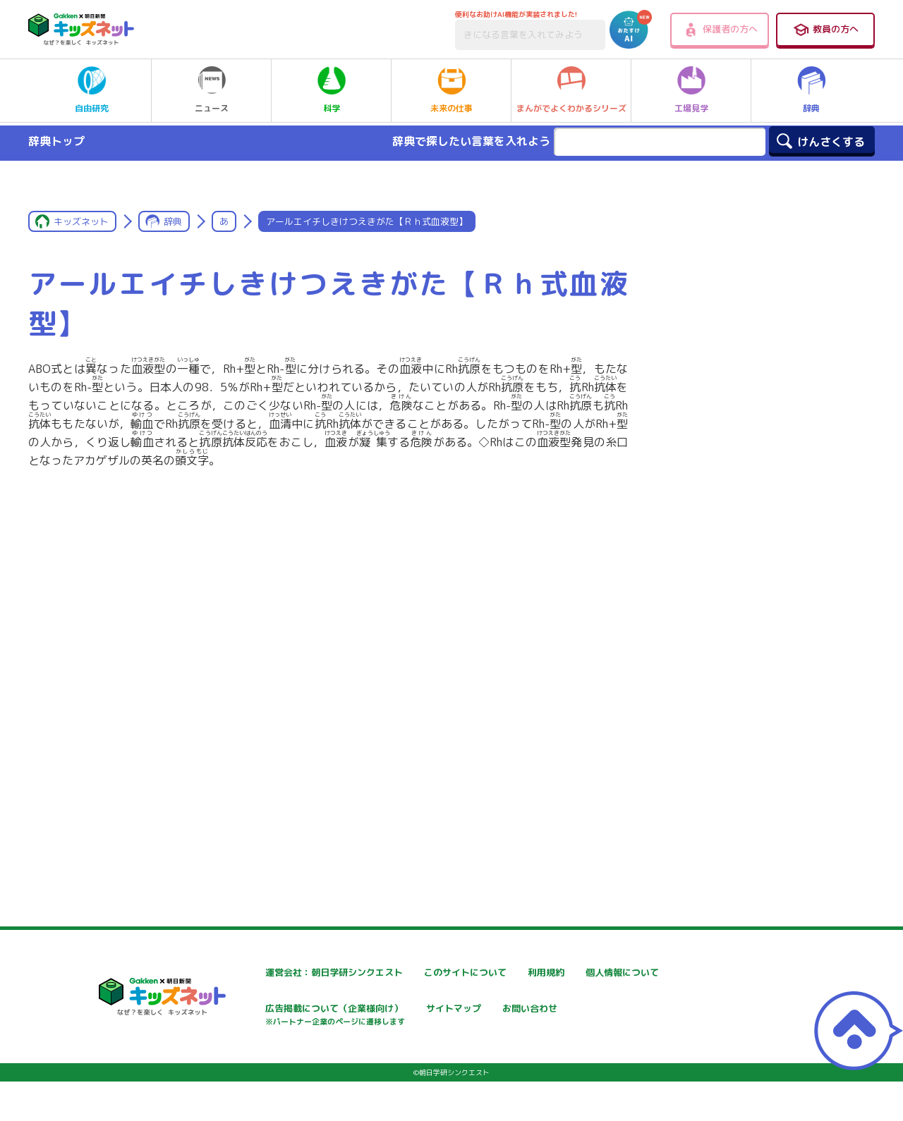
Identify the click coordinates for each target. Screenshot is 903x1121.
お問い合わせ (251, 1059)
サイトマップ (589, 1010)
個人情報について (261, 1010)
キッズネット (81, 221)
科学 (331, 90)
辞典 (811, 90)
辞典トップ (56, 141)
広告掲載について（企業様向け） (465, 1017)
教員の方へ (825, 29)
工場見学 (691, 90)
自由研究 (92, 90)
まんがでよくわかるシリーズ (571, 90)
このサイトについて (435, 972)
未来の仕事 (451, 90)
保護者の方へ (720, 29)
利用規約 (580, 972)
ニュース (212, 90)
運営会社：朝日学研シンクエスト (296, 972)
